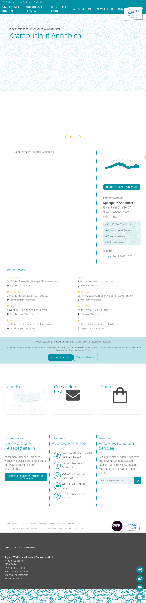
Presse (83, 528)
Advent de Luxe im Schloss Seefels (27, 310)
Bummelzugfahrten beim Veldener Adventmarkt (105, 295)
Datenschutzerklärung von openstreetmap (73, 350)
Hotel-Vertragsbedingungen (21, 528)
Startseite (8, 2)
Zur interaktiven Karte (122, 186)
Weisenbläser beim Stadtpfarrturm (98, 324)
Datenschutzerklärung (33, 523)
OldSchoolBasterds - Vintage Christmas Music (33, 281)
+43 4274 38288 (17, 567)
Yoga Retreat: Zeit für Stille (93, 310)
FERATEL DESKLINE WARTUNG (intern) (58, 528)
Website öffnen (116, 236)
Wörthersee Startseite (31, 2)
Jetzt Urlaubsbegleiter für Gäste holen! (26, 477)
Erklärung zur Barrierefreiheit (65, 523)
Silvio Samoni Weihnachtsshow (95, 281)
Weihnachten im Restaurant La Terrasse (30, 324)
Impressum (11, 523)
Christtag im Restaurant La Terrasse (27, 295)
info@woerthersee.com (16, 574)
